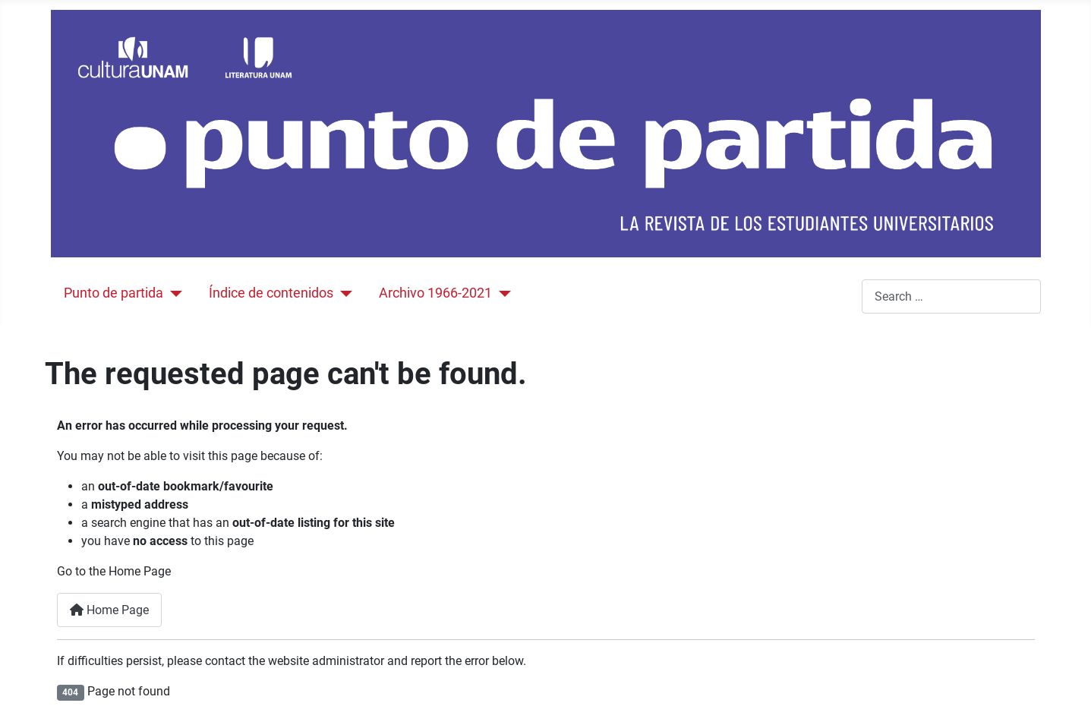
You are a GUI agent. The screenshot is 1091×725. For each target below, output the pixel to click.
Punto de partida (113, 293)
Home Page (109, 610)
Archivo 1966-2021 (435, 293)
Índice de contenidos (271, 293)
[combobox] (951, 296)
